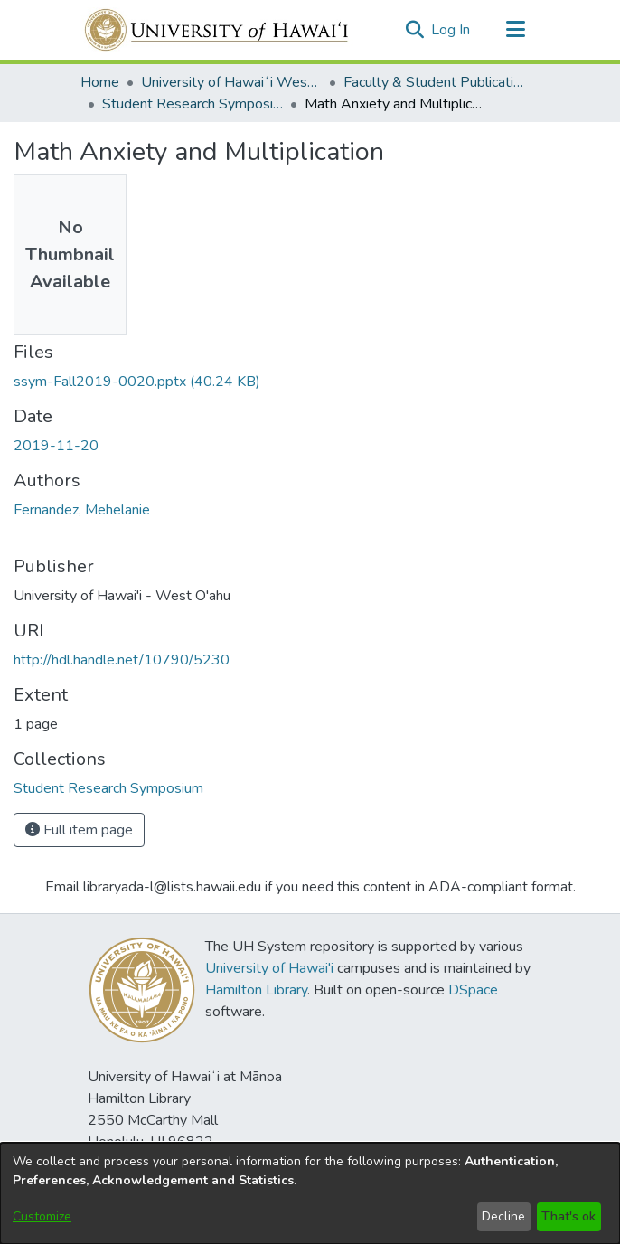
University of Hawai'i (269, 968)
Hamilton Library (256, 990)
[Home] (217, 29)
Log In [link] (451, 30)
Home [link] (99, 82)
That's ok (568, 1216)
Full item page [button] (79, 830)
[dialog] (310, 1193)
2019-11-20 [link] (56, 446)
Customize (42, 1216)
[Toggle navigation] (515, 30)
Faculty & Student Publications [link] (433, 82)
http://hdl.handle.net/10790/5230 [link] (122, 660)
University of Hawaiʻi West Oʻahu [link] (231, 82)
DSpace (473, 990)
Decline (503, 1216)
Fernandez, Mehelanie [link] (82, 510)
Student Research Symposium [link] (192, 104)
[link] (137, 381)
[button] (414, 30)
